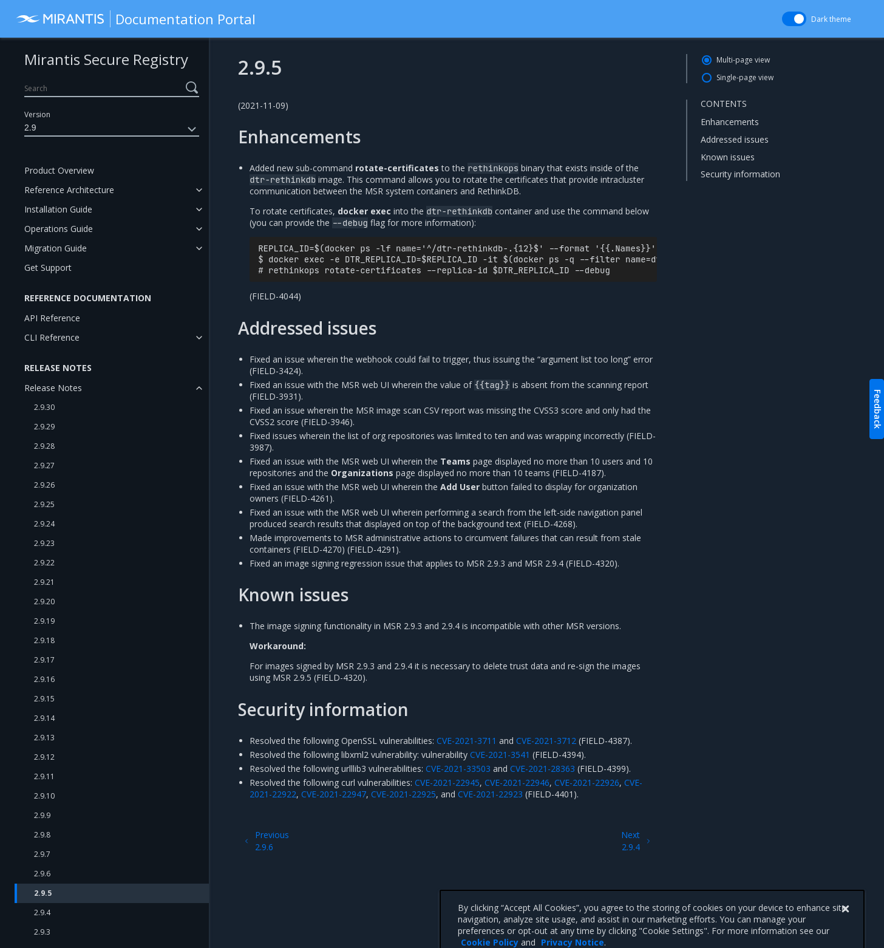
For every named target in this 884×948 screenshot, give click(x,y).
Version (37, 114)
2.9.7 (42, 854)
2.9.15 (44, 699)
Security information (740, 174)
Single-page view (744, 77)
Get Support (48, 267)
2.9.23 (44, 543)
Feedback (877, 409)
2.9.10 (44, 796)
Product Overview (59, 170)
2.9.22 (44, 563)
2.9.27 (44, 465)
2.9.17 (44, 660)
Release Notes (53, 388)
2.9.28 (44, 446)
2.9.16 (44, 679)
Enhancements (730, 122)
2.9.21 (44, 582)
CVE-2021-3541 (500, 754)
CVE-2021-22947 (333, 794)
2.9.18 (44, 640)
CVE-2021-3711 (467, 740)
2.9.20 (44, 601)
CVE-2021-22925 (403, 794)
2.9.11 (44, 776)
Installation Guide (58, 209)
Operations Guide (58, 228)
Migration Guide (55, 248)
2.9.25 (44, 504)
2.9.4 (42, 912)
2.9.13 (44, 737)
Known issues (728, 157)
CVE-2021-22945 (447, 782)
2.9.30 (44, 407)
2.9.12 (44, 757)
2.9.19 (44, 621)
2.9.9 (42, 815)
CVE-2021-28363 (542, 768)
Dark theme (831, 19)
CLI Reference (52, 337)
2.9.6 (42, 873)
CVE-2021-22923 (490, 794)
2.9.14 (44, 718)
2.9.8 (42, 835)
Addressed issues (735, 139)
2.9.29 (44, 426)
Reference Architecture (69, 190)
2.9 (111, 129)
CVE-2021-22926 (586, 782)
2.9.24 (44, 524)
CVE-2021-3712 (546, 740)
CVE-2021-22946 (516, 782)
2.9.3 (42, 932)
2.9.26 (44, 485)
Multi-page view (743, 60)
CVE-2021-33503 (458, 768)
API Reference (52, 318)
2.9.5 (43, 893)
